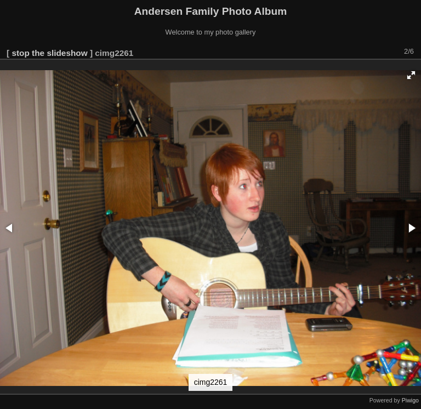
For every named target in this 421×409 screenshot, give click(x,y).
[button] (411, 75)
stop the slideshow (49, 53)
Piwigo (410, 400)
